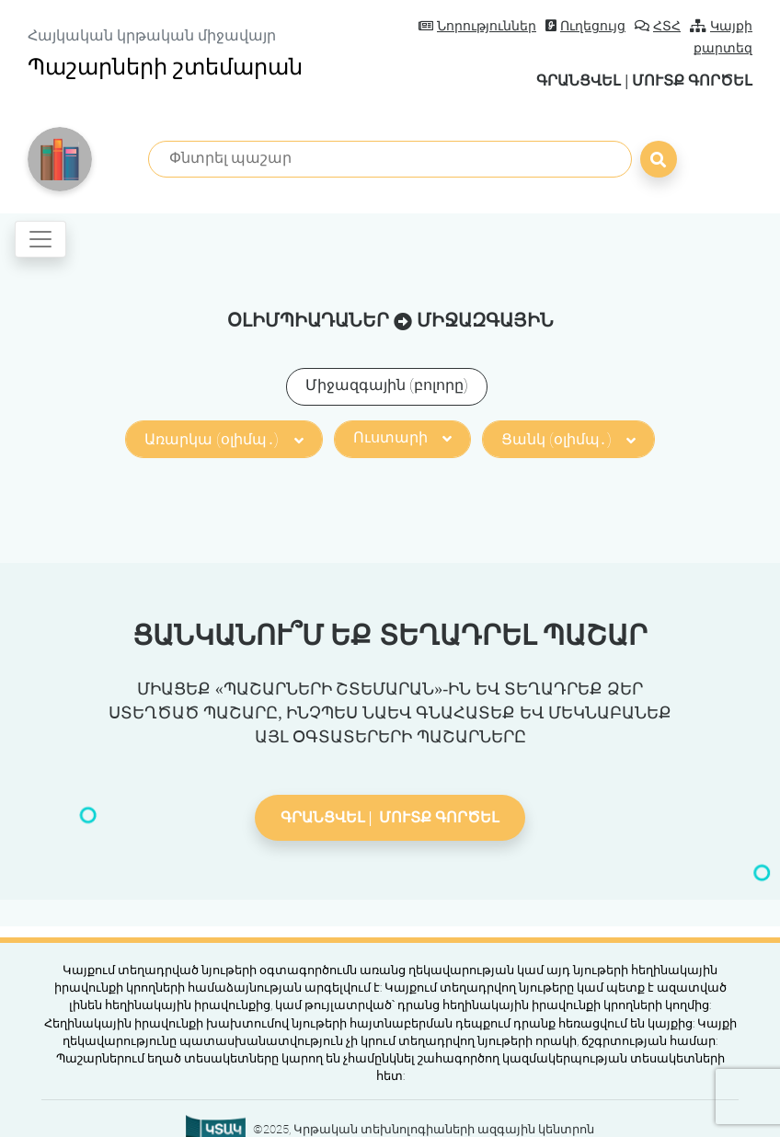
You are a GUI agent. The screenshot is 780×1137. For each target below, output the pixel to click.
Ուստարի (402, 437)
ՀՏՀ (658, 26)
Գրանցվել (578, 80)
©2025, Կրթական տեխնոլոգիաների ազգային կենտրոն (423, 1129)
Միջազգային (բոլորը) (386, 385)
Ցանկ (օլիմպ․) (568, 439)
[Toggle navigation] (40, 239)
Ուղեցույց (585, 26)
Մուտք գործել (692, 80)
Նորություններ (477, 26)
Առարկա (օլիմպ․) (223, 439)
